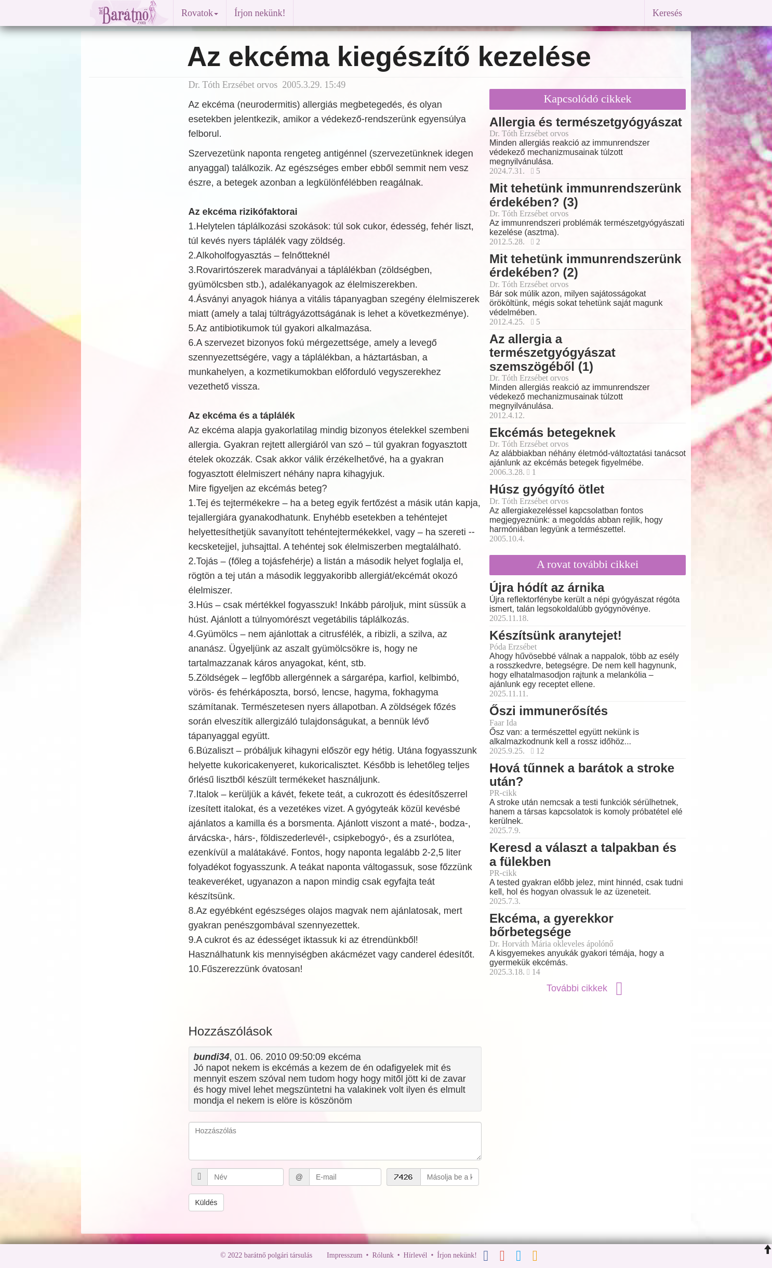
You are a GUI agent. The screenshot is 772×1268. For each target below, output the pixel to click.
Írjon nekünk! (259, 13)
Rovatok (199, 13)
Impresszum (344, 1255)
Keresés (667, 13)
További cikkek (588, 988)
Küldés (206, 1202)
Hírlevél (416, 1255)
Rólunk (382, 1255)
